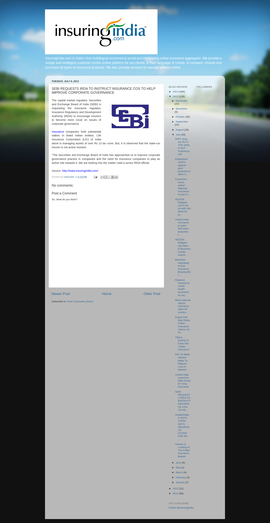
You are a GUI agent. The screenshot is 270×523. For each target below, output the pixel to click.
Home (106, 294)
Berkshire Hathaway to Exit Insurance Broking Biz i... (183, 267)
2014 (176, 91)
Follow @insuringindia (181, 507)
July (178, 134)
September (182, 121)
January (180, 482)
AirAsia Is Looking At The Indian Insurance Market (182, 450)
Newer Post (61, 294)
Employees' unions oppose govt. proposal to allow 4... (182, 167)
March (179, 472)
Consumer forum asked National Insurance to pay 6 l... (182, 187)
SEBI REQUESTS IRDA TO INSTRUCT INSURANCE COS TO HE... (183, 400)
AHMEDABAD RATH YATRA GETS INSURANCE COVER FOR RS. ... (182, 427)
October (180, 116)
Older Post (152, 294)
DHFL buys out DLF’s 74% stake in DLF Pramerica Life (182, 147)
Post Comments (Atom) (80, 301)
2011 (176, 493)
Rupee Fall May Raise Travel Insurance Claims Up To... (182, 325)
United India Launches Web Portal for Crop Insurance (182, 380)
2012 (176, 488)
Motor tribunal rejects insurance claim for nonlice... (183, 306)
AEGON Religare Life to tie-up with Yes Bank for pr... (183, 207)
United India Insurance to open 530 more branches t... (182, 227)
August (180, 129)
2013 (176, 96)
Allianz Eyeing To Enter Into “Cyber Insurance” (182, 343)
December (181, 100)
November (181, 108)
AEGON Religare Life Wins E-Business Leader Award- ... (183, 247)
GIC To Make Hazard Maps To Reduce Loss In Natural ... (182, 362)
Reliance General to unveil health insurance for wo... (182, 288)
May (178, 467)
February (181, 477)
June (179, 462)
